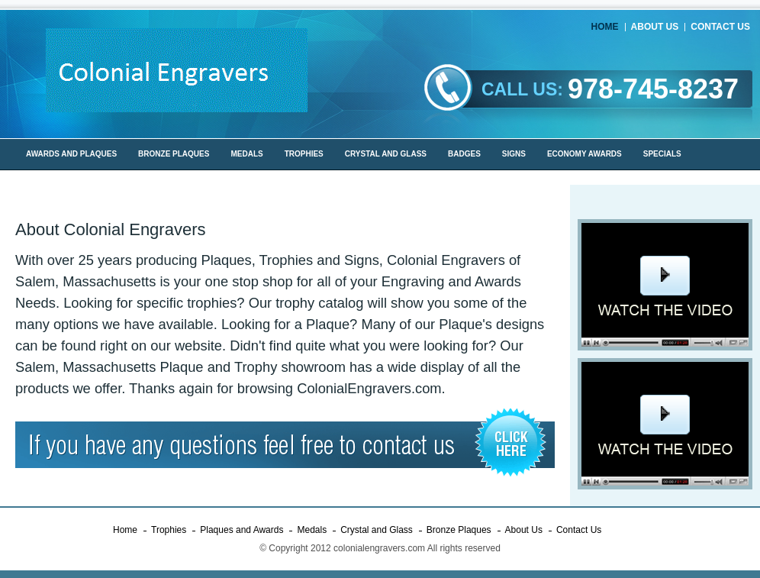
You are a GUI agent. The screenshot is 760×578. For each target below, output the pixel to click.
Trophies (168, 530)
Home (605, 26)
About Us (655, 26)
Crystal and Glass (376, 530)
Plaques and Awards (241, 530)
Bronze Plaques (459, 530)
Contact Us (720, 26)
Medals (312, 530)
